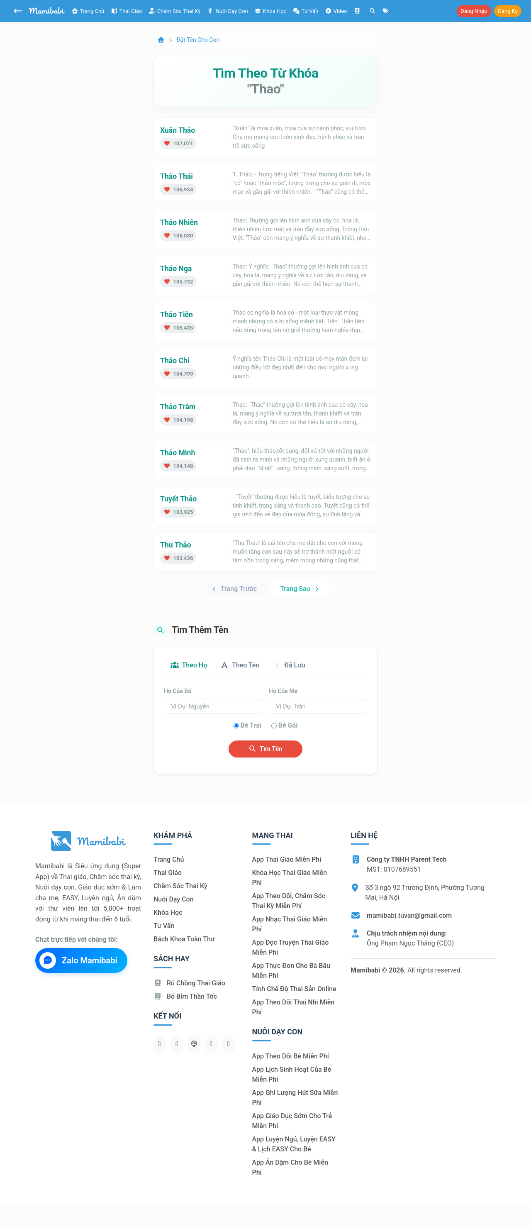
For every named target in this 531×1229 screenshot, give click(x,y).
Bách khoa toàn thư (184, 939)
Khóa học (271, 11)
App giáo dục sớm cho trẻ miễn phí (292, 1121)
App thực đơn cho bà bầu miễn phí (291, 971)
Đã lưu (289, 665)
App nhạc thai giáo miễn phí (289, 924)
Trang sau (300, 589)
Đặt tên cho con (197, 40)
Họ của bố (177, 691)
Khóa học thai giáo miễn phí (289, 878)
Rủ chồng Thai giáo (189, 983)
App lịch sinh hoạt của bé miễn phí (291, 1074)
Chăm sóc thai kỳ (174, 11)
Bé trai (251, 725)
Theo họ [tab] (189, 665)
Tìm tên (266, 749)
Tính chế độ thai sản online (294, 989)
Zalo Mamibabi (78, 960)
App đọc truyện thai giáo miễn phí (290, 947)
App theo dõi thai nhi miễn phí (293, 1007)
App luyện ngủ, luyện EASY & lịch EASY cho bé (294, 1144)
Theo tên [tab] (239, 665)
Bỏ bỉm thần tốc (185, 996)
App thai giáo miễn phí (287, 859)
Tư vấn (163, 926)
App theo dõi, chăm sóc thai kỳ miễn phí (288, 901)
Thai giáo (126, 11)
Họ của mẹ (283, 691)
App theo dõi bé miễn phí (290, 1056)
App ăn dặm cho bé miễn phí (290, 1167)
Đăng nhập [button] (473, 11)
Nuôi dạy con (227, 11)
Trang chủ (87, 11)
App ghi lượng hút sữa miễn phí (295, 1098)
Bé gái (288, 725)
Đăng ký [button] (508, 11)
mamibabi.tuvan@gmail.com (409, 915)
